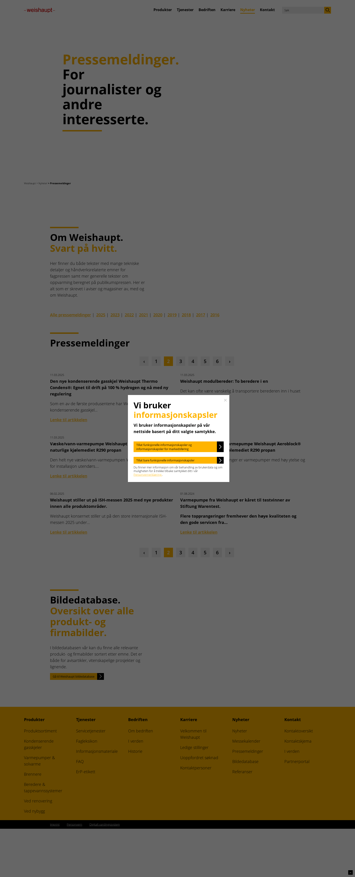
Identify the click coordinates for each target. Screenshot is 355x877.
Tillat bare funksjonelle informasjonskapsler (165, 460)
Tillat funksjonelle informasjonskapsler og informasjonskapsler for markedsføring (164, 447)
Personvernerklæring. (148, 474)
